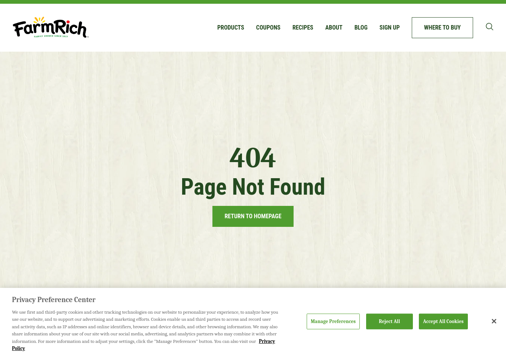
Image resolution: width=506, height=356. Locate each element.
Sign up (390, 27)
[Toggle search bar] (489, 26)
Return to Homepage (252, 216)
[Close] (494, 321)
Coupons (268, 27)
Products (230, 27)
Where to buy (442, 27)
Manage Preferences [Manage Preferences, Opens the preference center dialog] (333, 321)
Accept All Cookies (443, 321)
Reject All (389, 321)
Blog (361, 27)
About (334, 27)
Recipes (302, 27)
